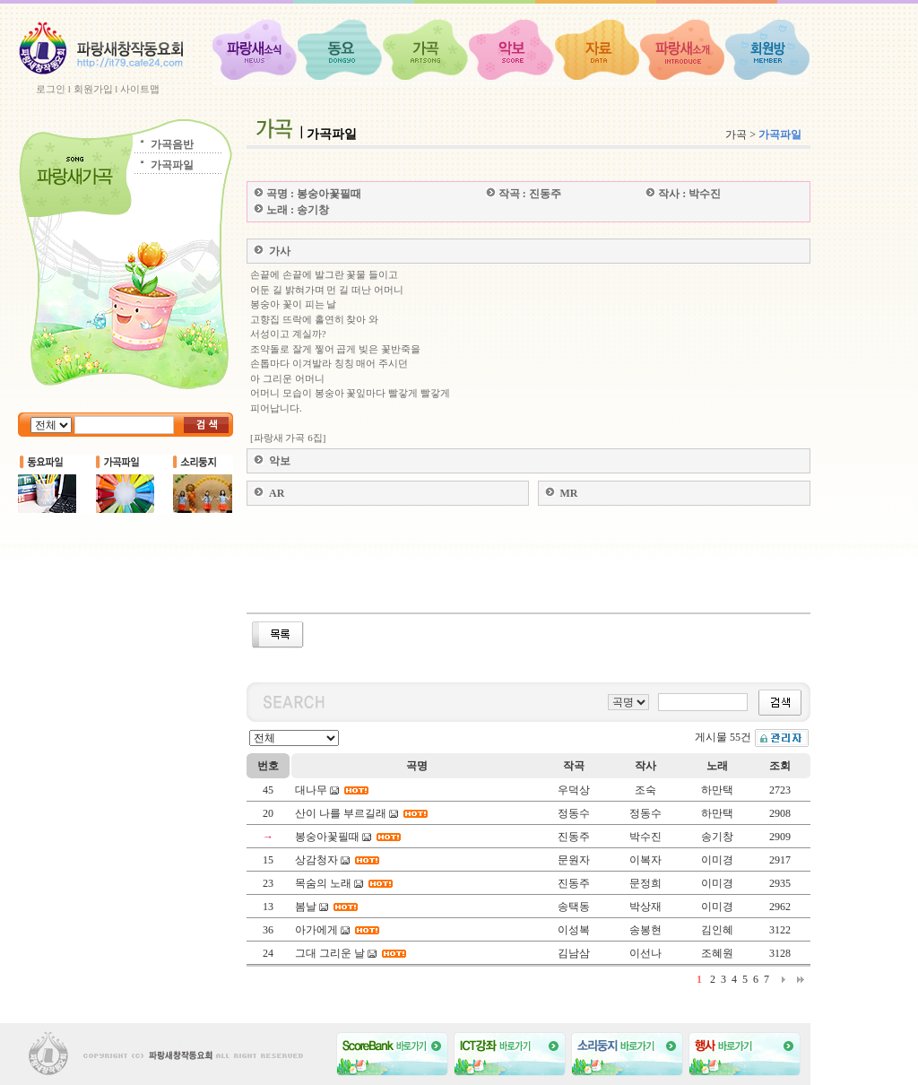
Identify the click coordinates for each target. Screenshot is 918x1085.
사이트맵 (140, 88)
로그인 (50, 88)
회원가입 (93, 88)
